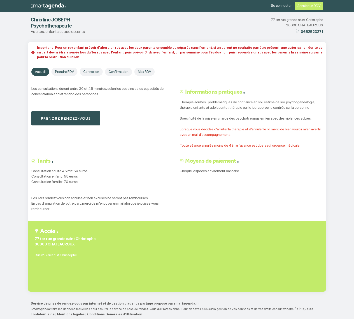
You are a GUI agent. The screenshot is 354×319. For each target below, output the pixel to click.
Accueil (40, 72)
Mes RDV (144, 72)
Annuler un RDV (309, 6)
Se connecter (281, 5)
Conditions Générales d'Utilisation (114, 314)
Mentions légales (71, 314)
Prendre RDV (64, 72)
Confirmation (118, 72)
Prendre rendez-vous (66, 118)
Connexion (91, 72)
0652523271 (312, 32)
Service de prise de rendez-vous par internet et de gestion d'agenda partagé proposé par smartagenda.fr (115, 303)
